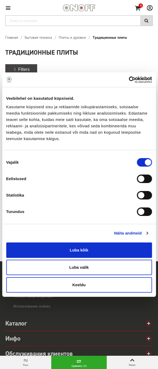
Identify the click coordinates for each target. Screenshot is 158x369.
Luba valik (79, 267)
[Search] (79, 21)
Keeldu (79, 285)
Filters (21, 69)
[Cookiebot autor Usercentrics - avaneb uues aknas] (128, 79)
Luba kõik (79, 250)
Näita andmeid (128, 233)
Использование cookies (31, 306)
